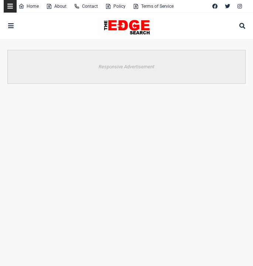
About (56, 6)
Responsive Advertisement (126, 66)
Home (28, 6)
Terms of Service (153, 6)
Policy (115, 6)
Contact (86, 6)
